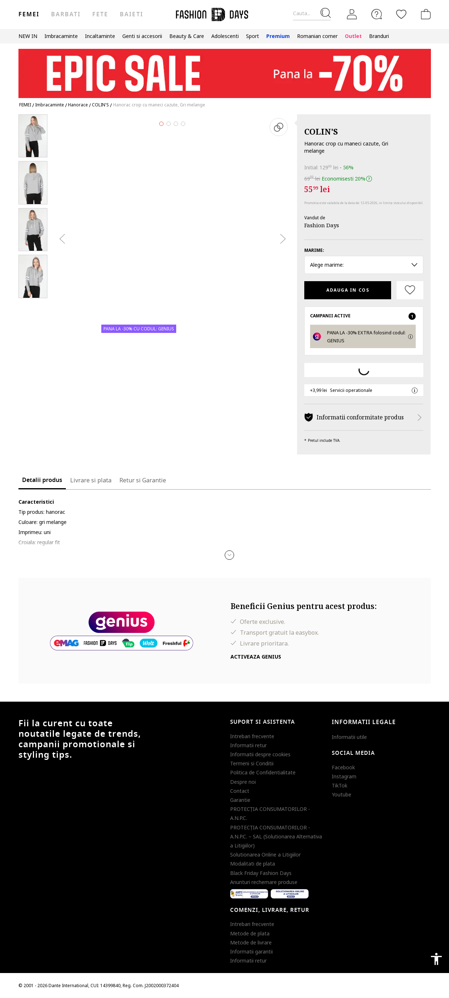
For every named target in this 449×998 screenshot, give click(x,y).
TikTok (339, 785)
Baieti (131, 14)
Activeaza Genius (255, 656)
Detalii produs (42, 480)
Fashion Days (321, 225)
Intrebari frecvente (252, 736)
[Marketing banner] (224, 70)
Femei (28, 14)
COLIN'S (321, 131)
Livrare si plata (90, 480)
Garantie (240, 799)
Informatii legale (364, 722)
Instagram (344, 776)
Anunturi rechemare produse (263, 882)
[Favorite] (401, 14)
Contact (239, 790)
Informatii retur (248, 745)
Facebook (343, 767)
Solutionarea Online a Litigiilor (265, 854)
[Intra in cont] (352, 14)
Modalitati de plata (252, 863)
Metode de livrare (251, 942)
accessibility (436, 959)
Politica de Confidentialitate (263, 772)
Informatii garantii (251, 951)
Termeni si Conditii (252, 763)
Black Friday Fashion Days (261, 873)
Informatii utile (349, 736)
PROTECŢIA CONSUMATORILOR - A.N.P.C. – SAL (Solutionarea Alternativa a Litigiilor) (276, 836)
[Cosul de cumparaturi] (424, 14)
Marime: (314, 250)
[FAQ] (377, 14)
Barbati (66, 14)
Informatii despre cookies (260, 754)
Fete (100, 14)
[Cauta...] (312, 13)
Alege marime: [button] (364, 264)
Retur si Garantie (142, 480)
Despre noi (243, 781)
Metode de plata (250, 933)
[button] (229, 555)
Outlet (353, 36)
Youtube (341, 794)
